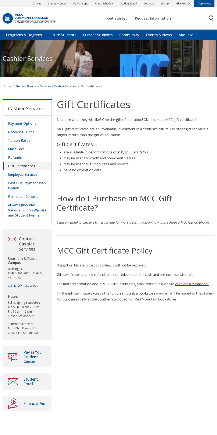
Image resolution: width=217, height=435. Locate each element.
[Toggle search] (211, 18)
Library (165, 3)
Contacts (148, 3)
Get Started (117, 18)
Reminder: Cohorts (23, 196)
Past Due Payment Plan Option (27, 186)
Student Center (57, 3)
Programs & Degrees (24, 35)
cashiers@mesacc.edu (192, 284)
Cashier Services (28, 58)
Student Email (128, 3)
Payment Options (22, 123)
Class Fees (16, 149)
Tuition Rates (19, 140)
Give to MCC (183, 3)
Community (129, 35)
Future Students (62, 35)
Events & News (159, 35)
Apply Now (204, 3)
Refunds (15, 157)
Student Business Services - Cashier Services (45, 86)
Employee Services (22, 174)
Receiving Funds (21, 132)
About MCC (188, 35)
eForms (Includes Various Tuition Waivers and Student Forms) (27, 210)
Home (7, 86)
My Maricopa (80, 3)
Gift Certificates (21, 166)
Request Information (153, 18)
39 (22, 269)
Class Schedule (104, 3)
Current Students (98, 35)
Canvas (36, 3)
